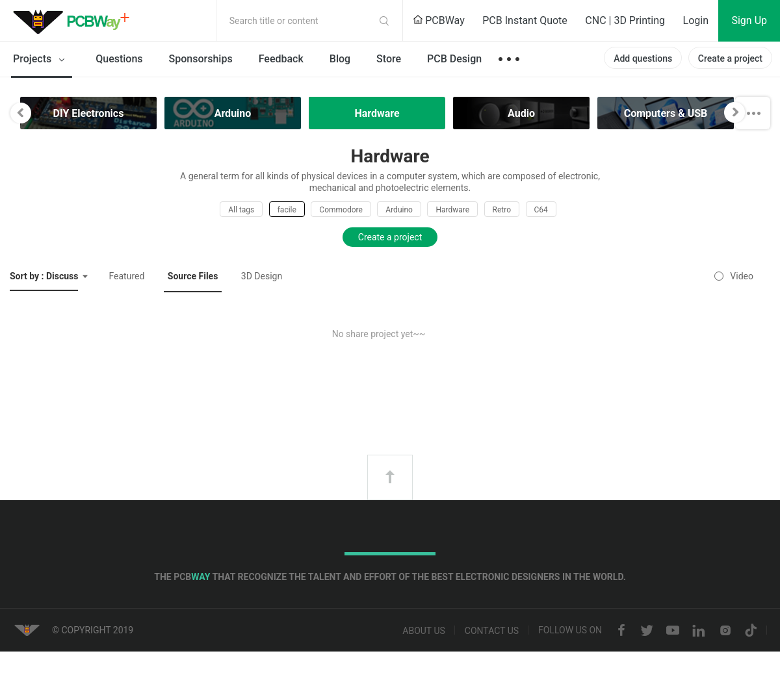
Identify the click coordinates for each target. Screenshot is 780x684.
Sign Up (749, 20)
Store (388, 59)
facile (287, 209)
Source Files (193, 276)
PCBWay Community (74, 21)
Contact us (492, 631)
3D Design (261, 276)
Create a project (730, 58)
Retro (502, 209)
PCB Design (454, 59)
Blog (340, 59)
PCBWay (439, 20)
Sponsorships (201, 59)
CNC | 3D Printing (625, 20)
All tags (241, 209)
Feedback (281, 59)
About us (423, 631)
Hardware (452, 209)
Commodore (340, 209)
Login (695, 20)
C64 (541, 209)
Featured (126, 276)
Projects (41, 60)
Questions (119, 59)
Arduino (399, 209)
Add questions (643, 58)
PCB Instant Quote (524, 20)
